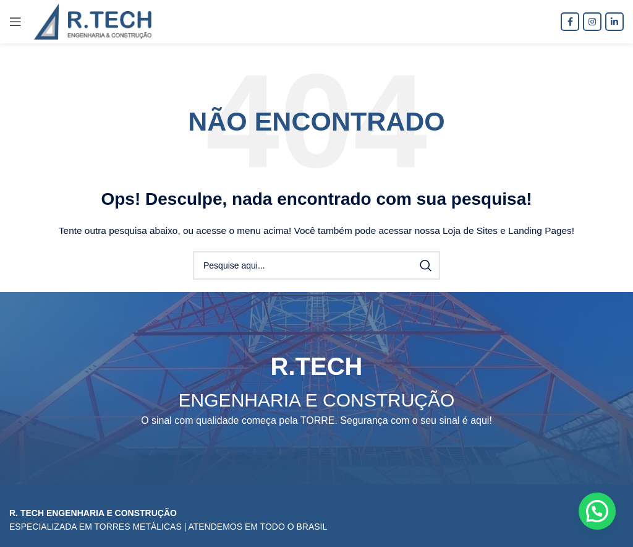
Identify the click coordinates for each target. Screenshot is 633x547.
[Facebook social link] (570, 21)
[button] (597, 511)
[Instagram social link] (592, 21)
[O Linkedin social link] (614, 21)
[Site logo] (92, 21)
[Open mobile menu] (15, 21)
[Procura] (316, 265)
